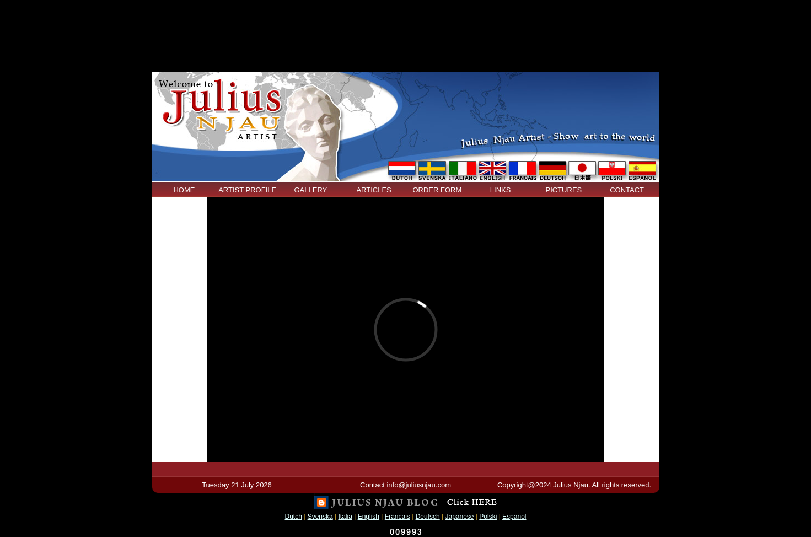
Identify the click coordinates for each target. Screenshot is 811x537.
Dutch (293, 516)
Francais (397, 516)
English (368, 516)
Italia (345, 516)
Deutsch (428, 516)
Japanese (459, 516)
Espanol (514, 516)
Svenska (320, 516)
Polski (488, 516)
